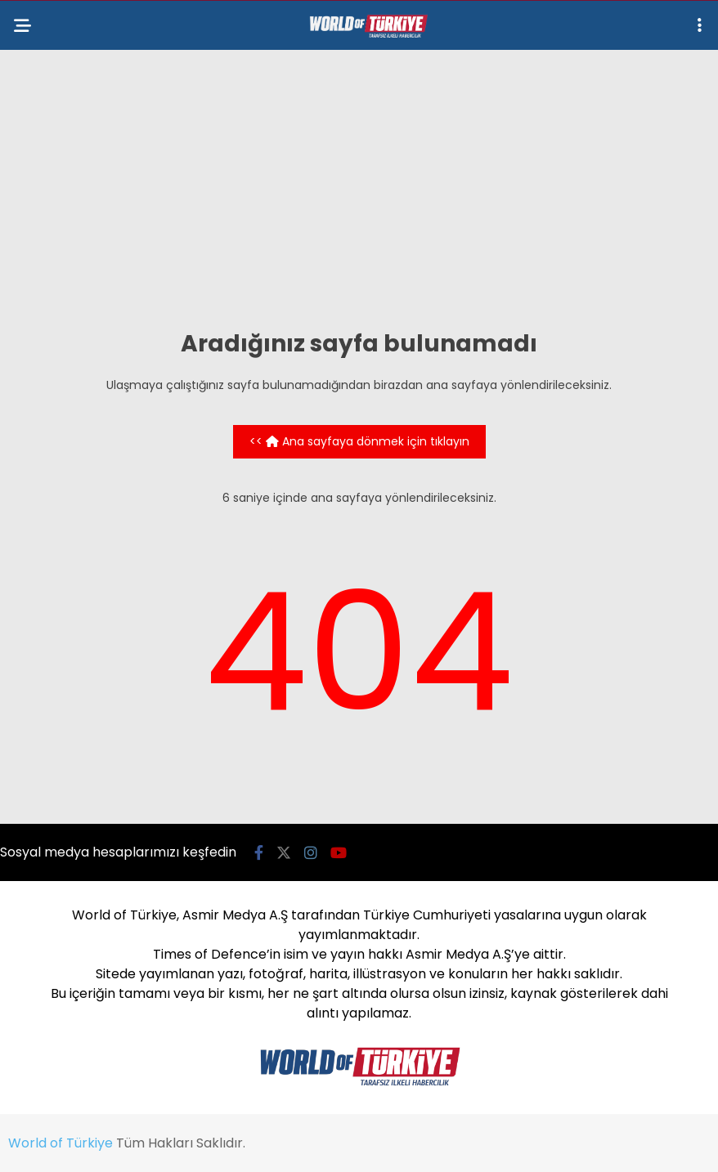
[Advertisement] (359, 188)
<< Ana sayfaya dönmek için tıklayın (359, 441)
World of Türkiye (60, 1143)
